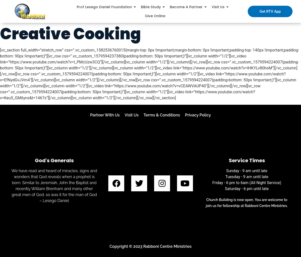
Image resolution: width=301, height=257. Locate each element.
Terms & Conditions (162, 115)
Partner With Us (105, 115)
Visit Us (132, 115)
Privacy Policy (198, 115)
